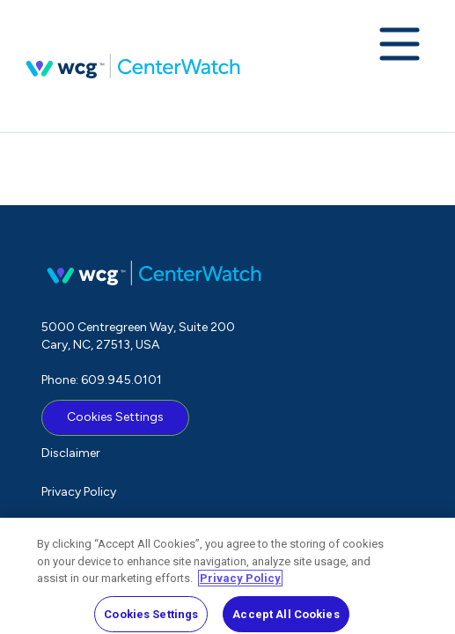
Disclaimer (70, 453)
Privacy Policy (78, 491)
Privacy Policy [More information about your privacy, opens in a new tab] (240, 583)
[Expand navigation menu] (399, 46)
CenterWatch (133, 66)
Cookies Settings (115, 416)
